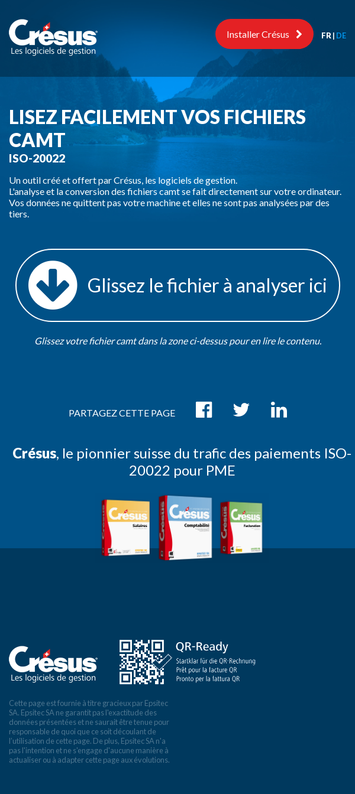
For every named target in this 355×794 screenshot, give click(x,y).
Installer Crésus (264, 34)
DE (341, 35)
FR (326, 35)
